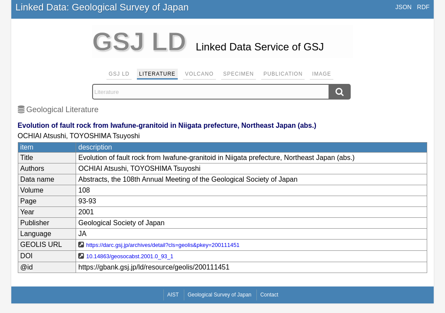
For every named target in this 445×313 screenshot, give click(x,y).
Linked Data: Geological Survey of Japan (102, 7)
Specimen (238, 74)
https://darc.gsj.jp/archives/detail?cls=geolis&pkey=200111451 (162, 245)
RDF (423, 6)
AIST (173, 295)
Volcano (199, 74)
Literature (157, 74)
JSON (403, 6)
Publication (282, 74)
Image (321, 74)
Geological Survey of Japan (220, 295)
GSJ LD (119, 74)
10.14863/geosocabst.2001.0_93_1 (129, 256)
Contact (269, 295)
